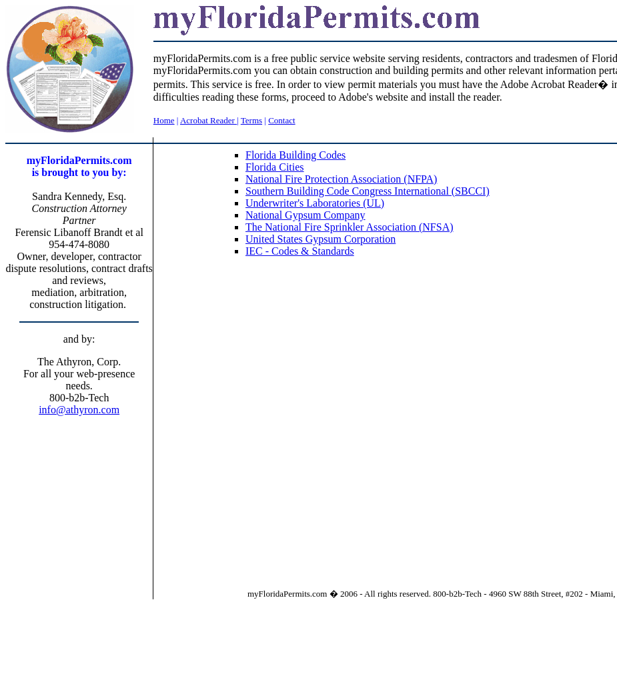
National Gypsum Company (305, 215)
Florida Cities (274, 167)
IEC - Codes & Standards (299, 251)
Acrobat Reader (208, 120)
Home (164, 120)
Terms (251, 120)
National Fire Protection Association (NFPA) (341, 179)
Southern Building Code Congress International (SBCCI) (367, 191)
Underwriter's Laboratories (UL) (314, 203)
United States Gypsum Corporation (320, 239)
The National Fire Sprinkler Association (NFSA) (349, 227)
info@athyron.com (79, 409)
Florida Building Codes (295, 155)
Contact (281, 120)
